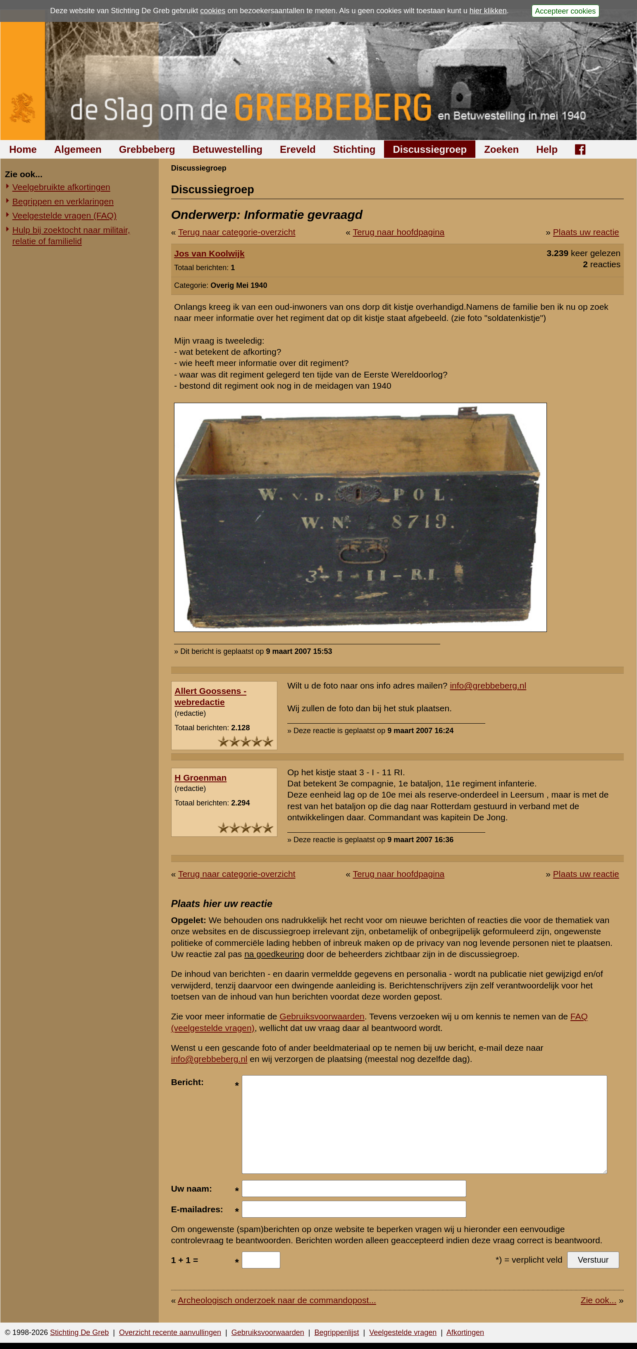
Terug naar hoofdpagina (398, 232)
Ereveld (298, 149)
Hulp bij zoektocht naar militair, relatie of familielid (71, 235)
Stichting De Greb (79, 1332)
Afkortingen (465, 1332)
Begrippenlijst (336, 1332)
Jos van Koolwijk (209, 253)
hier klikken (488, 11)
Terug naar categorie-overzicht (237, 232)
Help (547, 149)
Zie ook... (598, 1300)
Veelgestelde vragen (403, 1332)
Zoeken (501, 149)
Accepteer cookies (565, 11)
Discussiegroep (430, 149)
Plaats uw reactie (586, 232)
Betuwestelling (227, 149)
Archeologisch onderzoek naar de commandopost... (277, 1300)
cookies (212, 11)
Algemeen (78, 149)
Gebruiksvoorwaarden (321, 1016)
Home (23, 149)
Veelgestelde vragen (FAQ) (64, 215)
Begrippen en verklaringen (63, 201)
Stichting (354, 149)
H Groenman (200, 777)
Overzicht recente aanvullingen (170, 1332)
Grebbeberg (147, 149)
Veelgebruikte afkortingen (61, 187)
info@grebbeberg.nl (488, 685)
